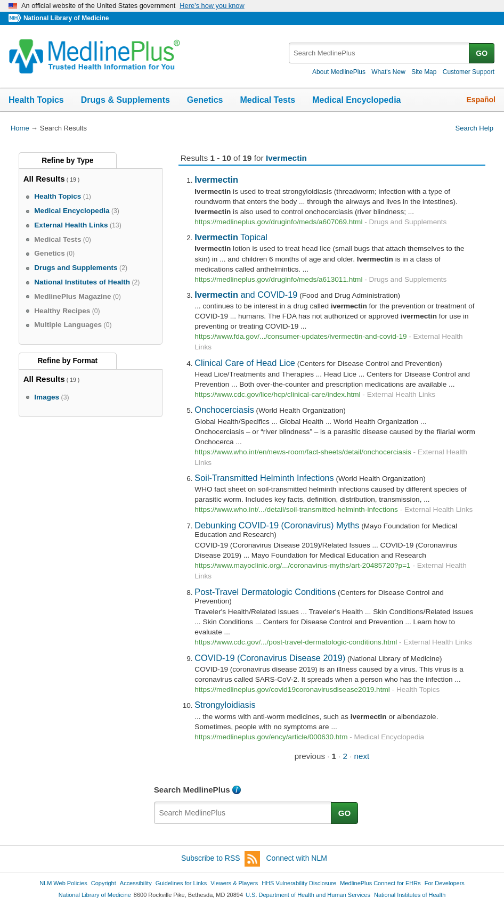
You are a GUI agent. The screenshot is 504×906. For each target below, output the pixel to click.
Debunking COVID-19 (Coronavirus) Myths (276, 525)
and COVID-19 (245, 294)
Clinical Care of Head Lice (244, 363)
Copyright (103, 883)
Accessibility (136, 883)
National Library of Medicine (66, 18)
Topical (230, 237)
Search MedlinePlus (192, 789)
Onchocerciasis (224, 409)
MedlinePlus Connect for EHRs (380, 883)
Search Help (474, 128)
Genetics (205, 99)
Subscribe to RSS (220, 859)
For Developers (445, 883)
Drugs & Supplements (125, 99)
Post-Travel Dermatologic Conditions (265, 592)
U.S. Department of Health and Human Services (308, 895)
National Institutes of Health (409, 895)
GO (481, 53)
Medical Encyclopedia (356, 99)
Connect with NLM (296, 858)
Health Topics (36, 99)
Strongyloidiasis (224, 704)
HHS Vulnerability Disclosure (299, 883)
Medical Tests (267, 99)
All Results (44, 178)
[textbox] (379, 53)
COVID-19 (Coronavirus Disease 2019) (269, 658)
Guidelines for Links (181, 883)
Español (481, 99)
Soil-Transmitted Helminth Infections (264, 478)
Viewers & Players (234, 883)
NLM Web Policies (63, 883)
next (362, 756)
